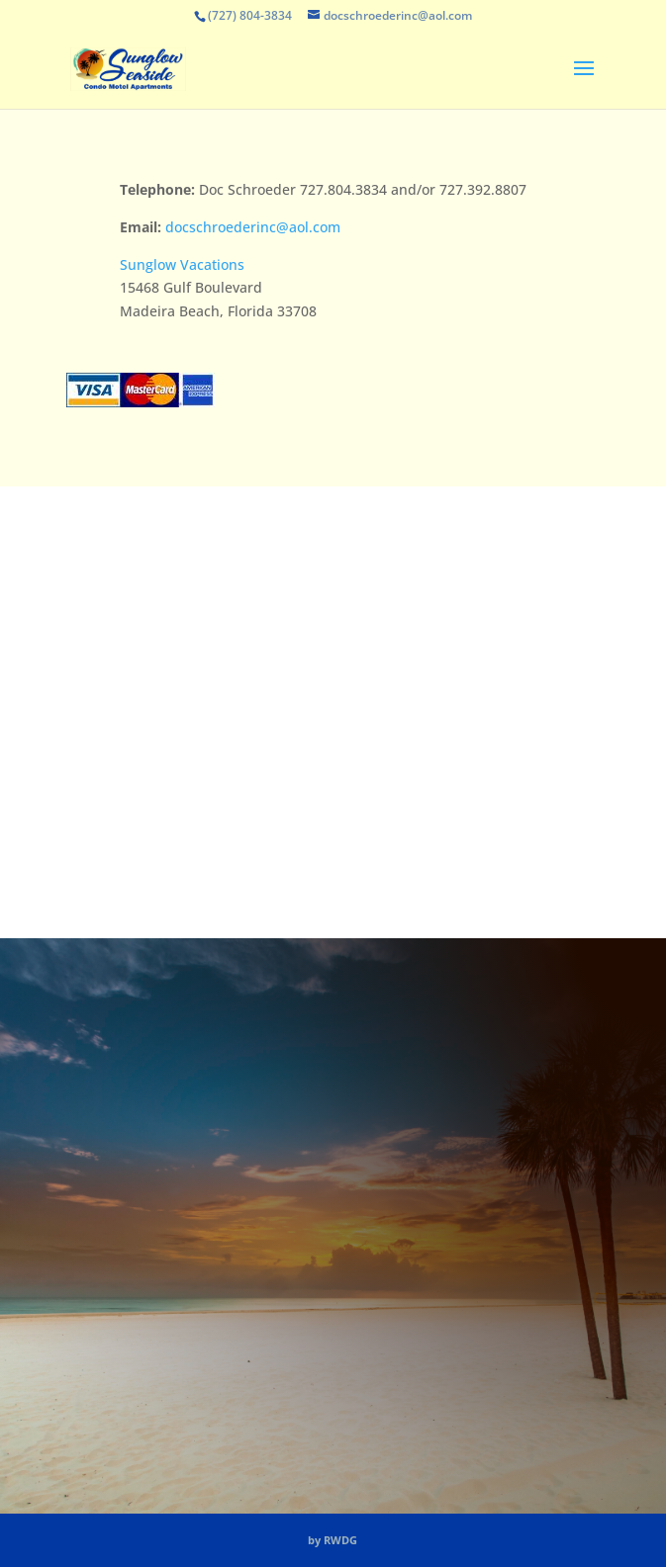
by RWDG (332, 1539)
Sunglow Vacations (182, 264)
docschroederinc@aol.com (252, 227)
